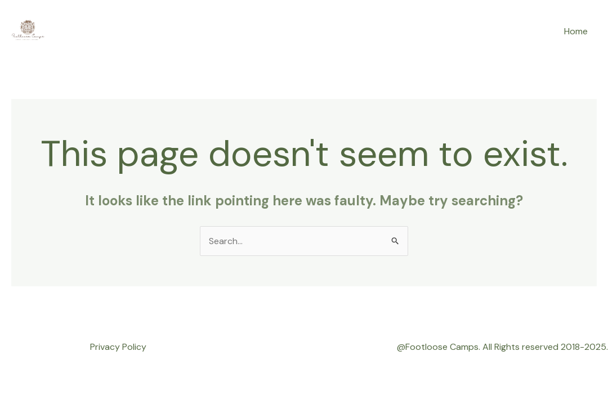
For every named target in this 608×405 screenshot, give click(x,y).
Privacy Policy (118, 347)
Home (576, 31)
